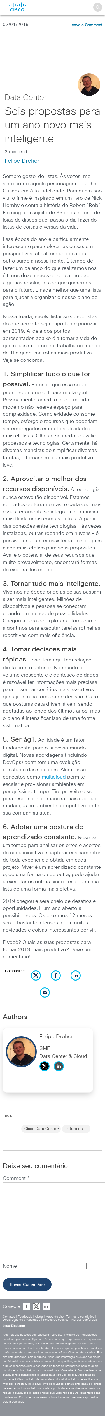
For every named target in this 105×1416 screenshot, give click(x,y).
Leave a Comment (85, 25)
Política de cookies (56, 1319)
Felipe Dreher (22, 161)
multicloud (54, 777)
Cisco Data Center (41, 1129)
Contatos (9, 1316)
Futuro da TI (76, 1129)
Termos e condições (80, 1316)
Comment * (16, 1178)
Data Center (26, 98)
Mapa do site (55, 1316)
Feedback (25, 1316)
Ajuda (39, 1316)
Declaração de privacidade (21, 1319)
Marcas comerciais (84, 1319)
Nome (10, 1266)
